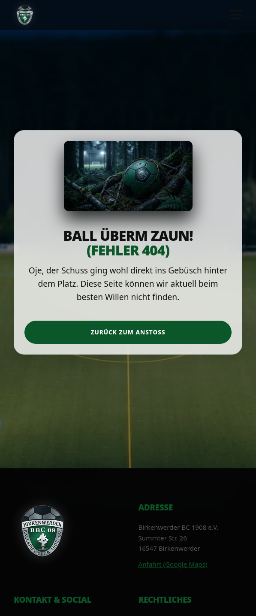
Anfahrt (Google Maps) (173, 564)
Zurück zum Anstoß (127, 332)
